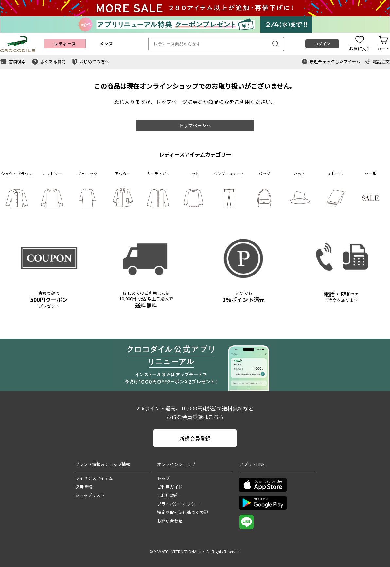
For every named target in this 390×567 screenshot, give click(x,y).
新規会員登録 (195, 438)
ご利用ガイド (170, 487)
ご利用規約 (167, 495)
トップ (163, 478)
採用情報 (83, 487)
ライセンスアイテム (94, 478)
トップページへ (195, 125)
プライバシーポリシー (178, 504)
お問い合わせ (170, 521)
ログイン (322, 43)
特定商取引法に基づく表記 (182, 512)
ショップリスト (90, 495)
